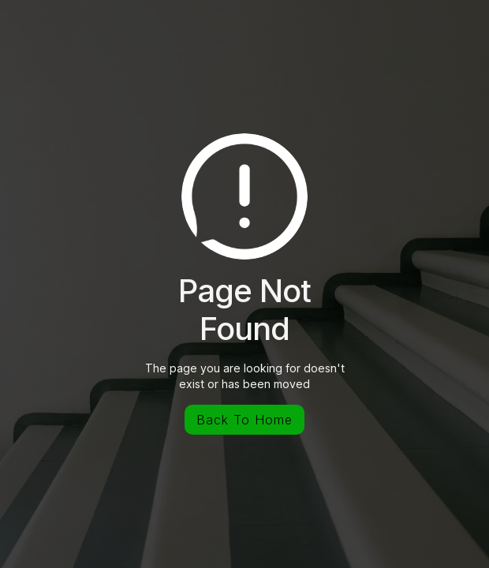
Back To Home (244, 420)
